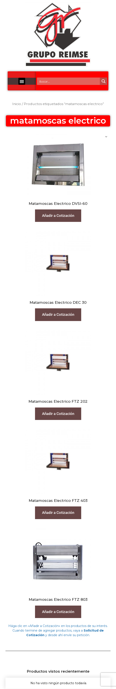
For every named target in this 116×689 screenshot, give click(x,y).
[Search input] (68, 81)
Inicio (16, 104)
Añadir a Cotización (58, 215)
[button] (21, 81)
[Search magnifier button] (103, 81)
